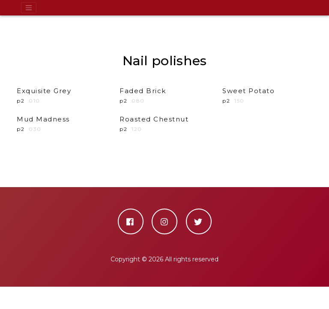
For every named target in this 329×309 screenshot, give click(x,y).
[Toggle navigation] (28, 7)
